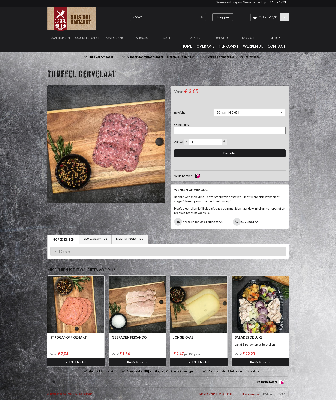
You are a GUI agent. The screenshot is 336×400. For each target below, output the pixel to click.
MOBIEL (267, 393)
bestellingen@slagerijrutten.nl (203, 221)
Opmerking (181, 124)
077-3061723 (277, 2)
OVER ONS (205, 46)
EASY (282, 393)
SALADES (195, 37)
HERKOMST (229, 46)
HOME (187, 46)
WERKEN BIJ (253, 46)
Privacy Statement (82, 394)
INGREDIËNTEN (63, 239)
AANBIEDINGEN (60, 37)
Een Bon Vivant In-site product (216, 394)
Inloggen (223, 17)
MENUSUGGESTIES (129, 239)
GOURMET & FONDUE (87, 37)
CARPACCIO (141, 37)
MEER (275, 37)
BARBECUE (248, 37)
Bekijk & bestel (76, 362)
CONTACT (277, 46)
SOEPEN (168, 37)
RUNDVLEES (221, 37)
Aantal (178, 141)
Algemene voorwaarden (60, 394)
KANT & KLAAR (114, 37)
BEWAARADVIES (95, 239)
